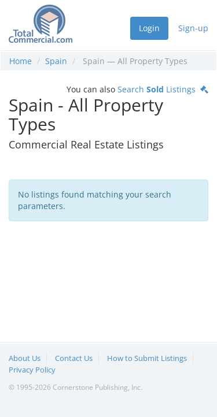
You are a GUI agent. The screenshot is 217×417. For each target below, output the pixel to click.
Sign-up (193, 28)
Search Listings (162, 89)
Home (20, 60)
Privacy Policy (32, 369)
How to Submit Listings (147, 358)
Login (149, 28)
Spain (56, 60)
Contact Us (74, 358)
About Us (25, 358)
